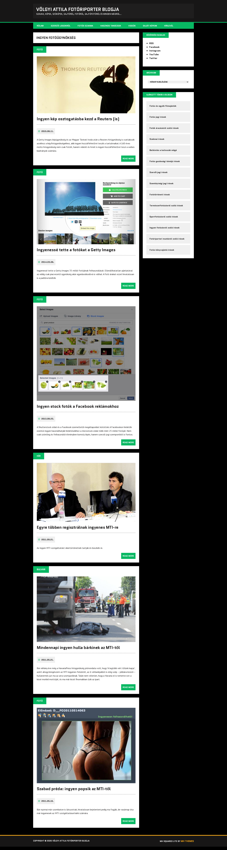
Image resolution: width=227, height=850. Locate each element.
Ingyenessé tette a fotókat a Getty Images (76, 253)
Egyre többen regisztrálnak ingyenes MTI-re (77, 530)
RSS (151, 45)
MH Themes (187, 844)
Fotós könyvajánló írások (162, 263)
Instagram (155, 52)
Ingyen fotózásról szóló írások (165, 239)
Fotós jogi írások (158, 120)
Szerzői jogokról (60, 26)
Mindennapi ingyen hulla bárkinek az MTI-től (78, 651)
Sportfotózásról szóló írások (164, 227)
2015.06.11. (47, 134)
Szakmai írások (157, 144)
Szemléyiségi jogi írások (162, 192)
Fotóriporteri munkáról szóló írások (167, 251)
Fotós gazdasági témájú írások (165, 168)
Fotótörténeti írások (160, 203)
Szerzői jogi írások (159, 180)
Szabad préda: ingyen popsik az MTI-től (74, 792)
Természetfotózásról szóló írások (166, 215)
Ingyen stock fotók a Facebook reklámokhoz (78, 410)
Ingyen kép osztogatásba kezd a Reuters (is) (78, 122)
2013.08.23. (47, 422)
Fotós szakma (85, 26)
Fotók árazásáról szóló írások (164, 132)
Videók (132, 26)
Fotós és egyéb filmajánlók (163, 108)
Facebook (154, 48)
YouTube (154, 56)
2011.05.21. (47, 663)
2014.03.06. (47, 265)
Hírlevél (168, 26)
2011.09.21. (47, 543)
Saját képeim (150, 26)
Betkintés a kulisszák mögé (163, 156)
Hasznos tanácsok (110, 26)
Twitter (153, 59)
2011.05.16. (47, 804)
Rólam (40, 26)
